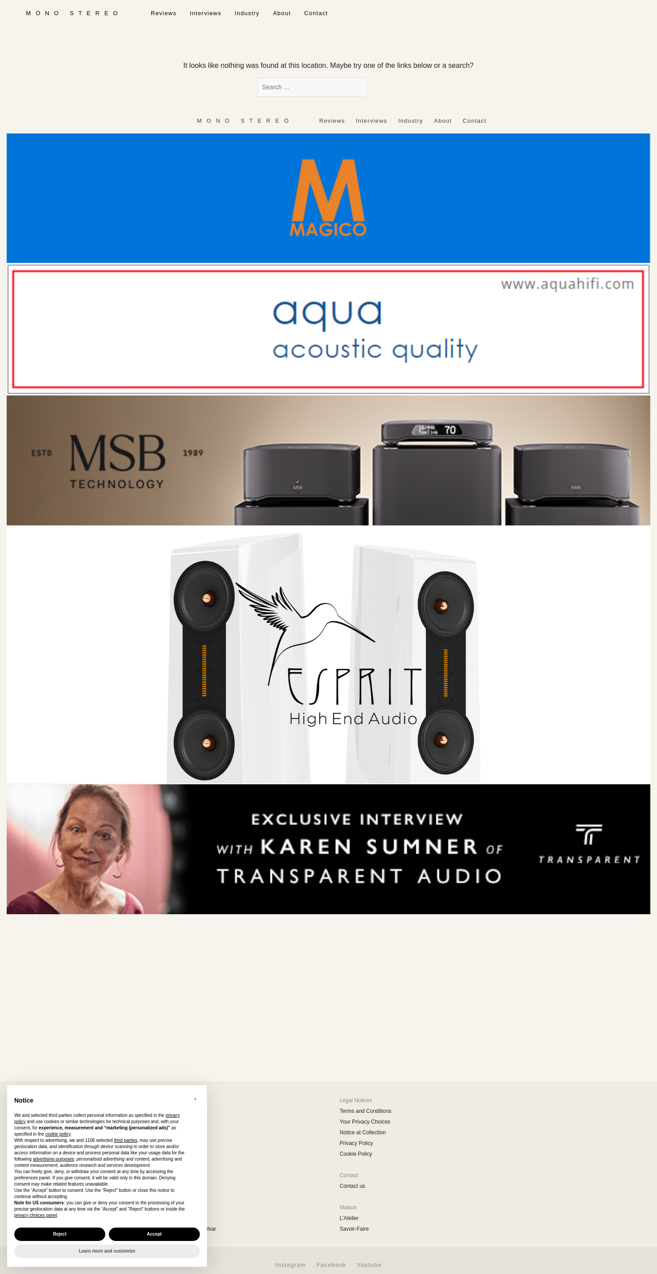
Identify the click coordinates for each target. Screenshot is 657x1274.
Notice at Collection (363, 1132)
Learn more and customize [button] (107, 1251)
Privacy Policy (356, 1143)
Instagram (290, 1265)
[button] (195, 1099)
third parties (125, 1140)
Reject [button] (59, 1234)
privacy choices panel (35, 1215)
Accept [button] (154, 1234)
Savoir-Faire (354, 1229)
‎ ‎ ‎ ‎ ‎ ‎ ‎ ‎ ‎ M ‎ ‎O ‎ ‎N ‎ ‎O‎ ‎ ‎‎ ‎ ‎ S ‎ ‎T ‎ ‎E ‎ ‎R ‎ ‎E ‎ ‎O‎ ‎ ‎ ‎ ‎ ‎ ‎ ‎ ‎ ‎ (72, 13)
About (282, 13)
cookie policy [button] (58, 1134)
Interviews (206, 13)
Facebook (332, 1265)
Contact (316, 13)
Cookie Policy (356, 1154)
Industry (247, 13)
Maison (348, 1207)
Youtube (369, 1265)
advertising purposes (53, 1159)
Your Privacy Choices (365, 1122)
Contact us (352, 1186)
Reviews (164, 13)
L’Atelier (349, 1218)
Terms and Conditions (366, 1111)
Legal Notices (356, 1100)
